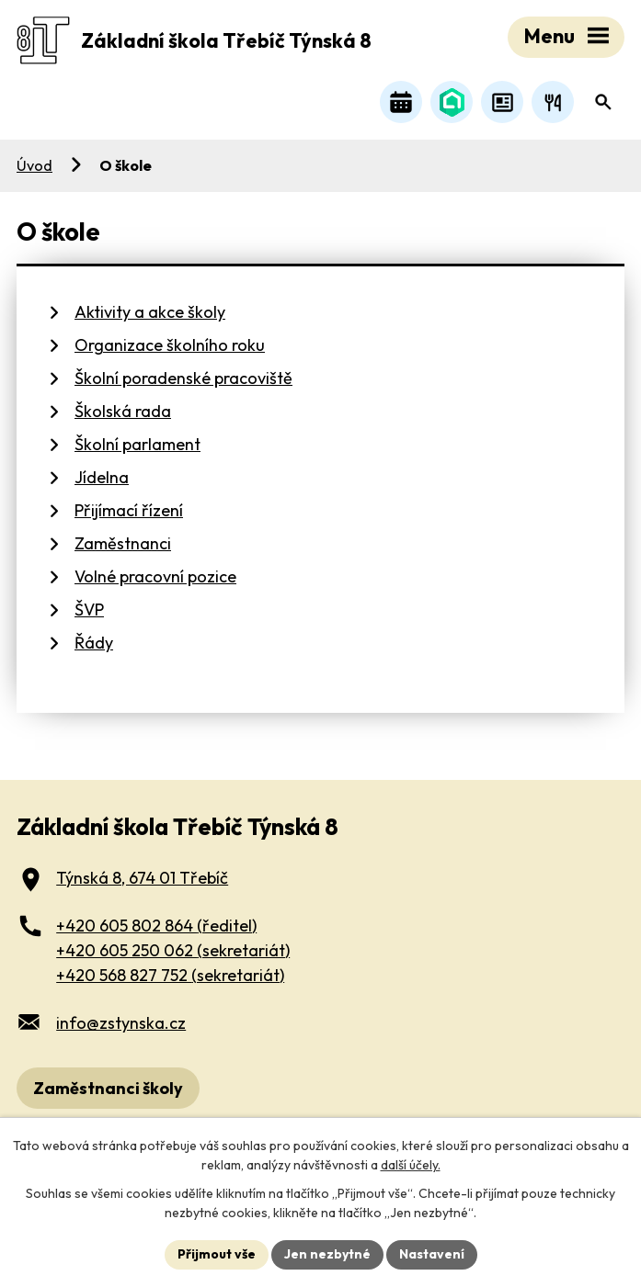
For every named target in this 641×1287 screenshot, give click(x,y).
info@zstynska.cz (121, 1022)
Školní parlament (137, 444)
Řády (93, 642)
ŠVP (89, 609)
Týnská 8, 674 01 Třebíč (142, 877)
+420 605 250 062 (173, 950)
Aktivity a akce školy (149, 311)
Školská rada (122, 411)
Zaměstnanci (122, 543)
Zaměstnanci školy (108, 1088)
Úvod (34, 165)
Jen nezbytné (327, 1254)
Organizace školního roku (169, 345)
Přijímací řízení (128, 510)
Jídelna (101, 477)
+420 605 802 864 (156, 925)
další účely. (411, 1165)
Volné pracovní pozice (155, 576)
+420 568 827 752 (170, 975)
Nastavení (431, 1254)
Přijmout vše (216, 1254)
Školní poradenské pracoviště (183, 378)
